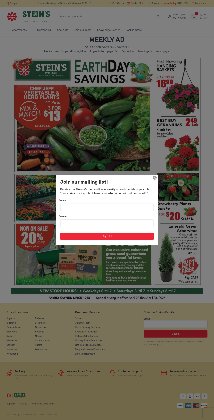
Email (63, 200)
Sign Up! (107, 236)
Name (63, 216)
